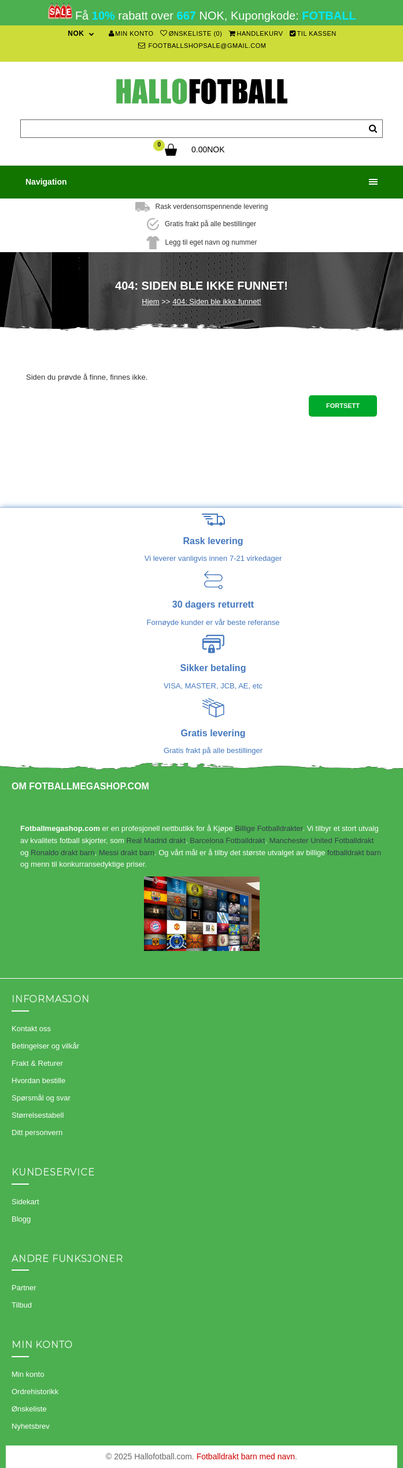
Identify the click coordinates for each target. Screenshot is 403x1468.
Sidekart (25, 1201)
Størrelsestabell (38, 1115)
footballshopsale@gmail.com (202, 45)
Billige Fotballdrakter (268, 828)
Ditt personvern (37, 1132)
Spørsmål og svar (41, 1097)
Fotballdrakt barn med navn (246, 1456)
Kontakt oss (31, 1028)
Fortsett (343, 405)
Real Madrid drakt (156, 840)
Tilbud (22, 1305)
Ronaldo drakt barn (63, 852)
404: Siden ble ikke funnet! (216, 301)
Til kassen (313, 33)
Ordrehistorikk (35, 1391)
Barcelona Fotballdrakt (227, 840)
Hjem (150, 301)
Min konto (131, 33)
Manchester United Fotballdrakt (321, 840)
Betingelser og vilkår (45, 1046)
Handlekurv (256, 33)
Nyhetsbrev (31, 1426)
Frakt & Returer (37, 1063)
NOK (76, 33)
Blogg (21, 1219)
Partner (24, 1287)
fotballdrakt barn (354, 852)
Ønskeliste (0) (191, 33)
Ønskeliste (29, 1409)
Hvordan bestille (38, 1080)
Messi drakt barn (126, 852)
